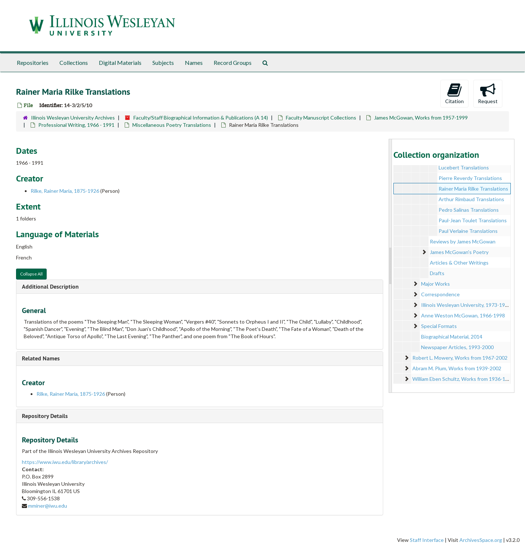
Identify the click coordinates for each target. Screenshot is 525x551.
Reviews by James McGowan (462, 241)
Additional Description (50, 286)
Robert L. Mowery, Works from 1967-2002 (460, 358)
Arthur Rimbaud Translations (471, 199)
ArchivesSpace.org (480, 540)
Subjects (163, 62)
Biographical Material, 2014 (451, 336)
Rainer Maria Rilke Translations (473, 188)
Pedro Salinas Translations (469, 210)
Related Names (41, 358)
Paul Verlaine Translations (468, 231)
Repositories (32, 62)
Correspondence (440, 294)
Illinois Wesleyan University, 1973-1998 (466, 305)
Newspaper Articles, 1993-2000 (457, 347)
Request (488, 93)
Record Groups (233, 62)
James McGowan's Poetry (459, 252)
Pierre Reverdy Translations (470, 178)
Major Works (435, 284)
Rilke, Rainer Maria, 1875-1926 (65, 191)
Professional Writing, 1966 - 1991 (76, 125)
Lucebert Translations (464, 167)
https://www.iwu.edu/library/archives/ (65, 462)
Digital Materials (120, 62)
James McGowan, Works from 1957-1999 (421, 117)
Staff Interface (427, 540)
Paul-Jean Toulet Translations (473, 220)
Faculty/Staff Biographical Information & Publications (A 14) (200, 117)
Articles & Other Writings (459, 262)
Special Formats (439, 326)
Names (194, 62)
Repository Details (45, 416)
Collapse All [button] (31, 274)
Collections (73, 62)
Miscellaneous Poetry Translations (171, 125)
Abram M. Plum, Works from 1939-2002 (456, 368)
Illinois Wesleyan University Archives (73, 117)
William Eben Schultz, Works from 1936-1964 (463, 379)
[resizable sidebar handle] (390, 265)
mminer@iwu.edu (47, 506)
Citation (454, 93)
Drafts (437, 273)
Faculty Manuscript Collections (321, 117)
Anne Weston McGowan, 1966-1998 (463, 315)
